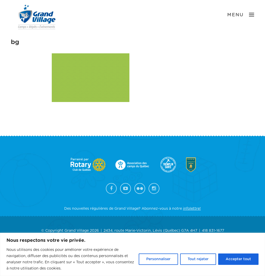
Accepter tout (238, 259)
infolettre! (192, 208)
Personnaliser (158, 259)
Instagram (154, 188)
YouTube (125, 188)
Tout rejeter (198, 259)
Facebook (111, 188)
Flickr (139, 188)
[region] (132, 254)
